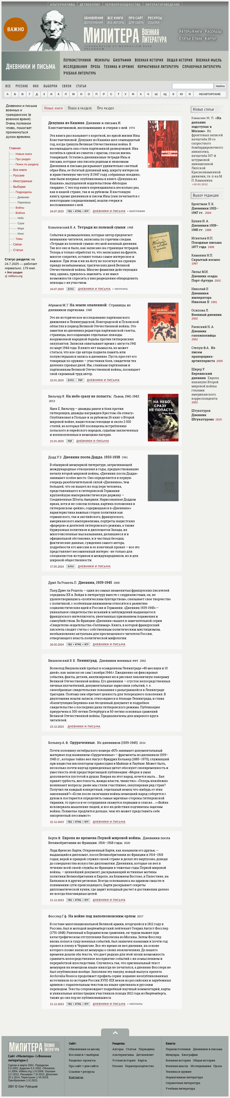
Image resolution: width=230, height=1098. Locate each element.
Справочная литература (183, 1083)
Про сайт (83, 1066)
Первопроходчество (139, 1066)
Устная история (123, 1060)
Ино (36, 86)
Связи (66, 86)
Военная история (178, 1060)
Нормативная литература (184, 1077)
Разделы (82, 1060)
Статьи (81, 86)
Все (8, 86)
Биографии (137, 211)
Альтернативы (123, 1055)
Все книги (84, 1055)
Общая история (204, 1060)
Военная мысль (177, 1066)
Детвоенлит (145, 1055)
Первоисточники (178, 1049)
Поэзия (117, 1066)
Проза (217, 1066)
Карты (142, 1060)
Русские (22, 86)
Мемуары (121, 288)
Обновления (84, 1049)
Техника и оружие (178, 1072)
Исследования (201, 1066)
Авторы (118, 1049)
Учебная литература (180, 1088)
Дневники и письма (30, 67)
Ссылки (82, 1072)
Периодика (146, 1049)
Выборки (50, 86)
